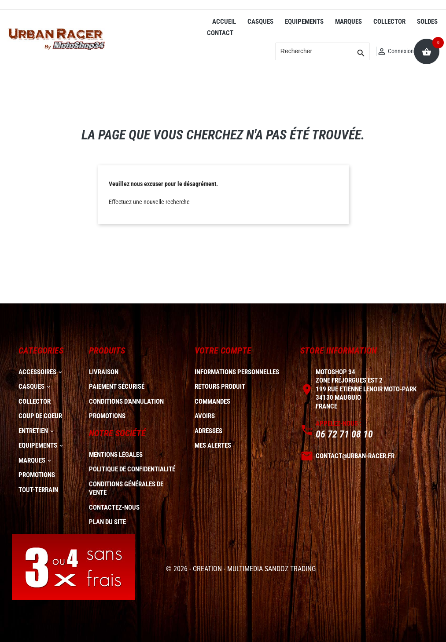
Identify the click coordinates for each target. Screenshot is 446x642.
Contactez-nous (114, 507)
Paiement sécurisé (116, 386)
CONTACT (220, 33)
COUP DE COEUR (40, 416)
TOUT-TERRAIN (38, 490)
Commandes (212, 401)
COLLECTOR (389, 22)
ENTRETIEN (33, 431)
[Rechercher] (322, 51)
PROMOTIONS (36, 475)
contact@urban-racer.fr (355, 456)
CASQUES (260, 22)
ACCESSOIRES (37, 372)
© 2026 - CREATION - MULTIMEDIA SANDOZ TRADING (241, 569)
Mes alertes (213, 445)
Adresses (208, 431)
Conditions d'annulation (126, 401)
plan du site (107, 522)
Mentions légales (116, 455)
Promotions (107, 416)
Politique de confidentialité (132, 469)
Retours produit (220, 386)
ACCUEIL (224, 22)
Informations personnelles (237, 372)
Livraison (103, 372)
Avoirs (205, 416)
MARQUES (348, 22)
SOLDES (427, 22)
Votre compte (223, 350)
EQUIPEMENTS (304, 22)
